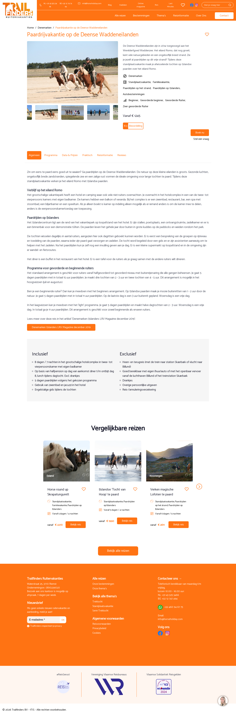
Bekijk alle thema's (104, 594)
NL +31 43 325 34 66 (50, 5)
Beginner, (133, 100)
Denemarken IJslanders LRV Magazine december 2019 (61, 325)
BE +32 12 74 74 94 (66, 5)
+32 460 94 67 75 (173, 605)
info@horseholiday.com (91, 3)
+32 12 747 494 (169, 597)
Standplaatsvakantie (102, 604)
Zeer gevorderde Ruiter (135, 106)
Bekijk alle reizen (118, 548)
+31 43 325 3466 (170, 593)
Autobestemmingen (134, 94)
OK (63, 617)
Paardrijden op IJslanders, (166, 88)
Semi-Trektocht (100, 609)
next (199, 484)
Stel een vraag (201, 139)
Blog (110, 5)
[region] (222, 700)
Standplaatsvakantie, (139, 82)
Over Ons (201, 15)
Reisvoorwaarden (101, 622)
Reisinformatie (181, 15)
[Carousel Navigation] (118, 484)
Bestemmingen (141, 15)
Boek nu (199, 132)
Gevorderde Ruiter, (175, 100)
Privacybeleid (99, 626)
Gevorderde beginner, (152, 100)
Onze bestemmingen (103, 582)
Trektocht (97, 600)
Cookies (96, 631)
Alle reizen (120, 15)
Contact (224, 15)
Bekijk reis (75, 522)
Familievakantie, (161, 82)
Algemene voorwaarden (108, 616)
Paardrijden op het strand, (137, 88)
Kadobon (123, 5)
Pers (156, 5)
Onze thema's (99, 586)
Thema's (161, 15)
